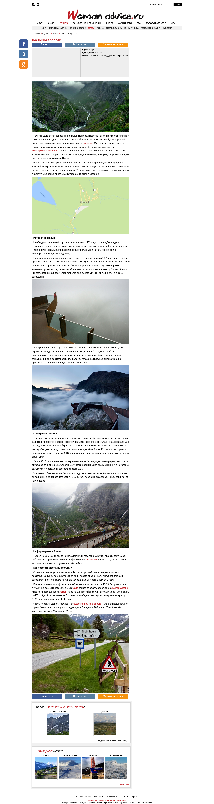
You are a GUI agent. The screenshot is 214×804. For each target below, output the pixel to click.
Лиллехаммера (119, 588)
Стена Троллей (58, 711)
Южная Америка (131, 28)
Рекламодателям (107, 800)
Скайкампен (116, 755)
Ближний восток (78, 28)
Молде (55, 33)
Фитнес (109, 23)
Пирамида (93, 755)
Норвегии (88, 143)
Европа (91, 28)
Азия (44, 28)
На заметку (167, 28)
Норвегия (46, 33)
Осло (75, 588)
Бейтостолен (70, 755)
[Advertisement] (157, 56)
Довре (104, 711)
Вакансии (92, 800)
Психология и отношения (87, 23)
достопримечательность (45, 150)
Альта (46, 755)
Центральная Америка (58, 28)
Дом (173, 23)
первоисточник (145, 802)
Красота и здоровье (156, 23)
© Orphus (133, 796)
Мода (40, 23)
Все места (124, 785)
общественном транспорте (87, 603)
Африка (100, 28)
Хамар (62, 591)
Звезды (51, 23)
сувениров (91, 559)
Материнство (125, 23)
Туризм (64, 23)
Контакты (121, 800)
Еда (139, 23)
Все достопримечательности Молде (113, 741)
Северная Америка (114, 28)
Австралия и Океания (150, 28)
